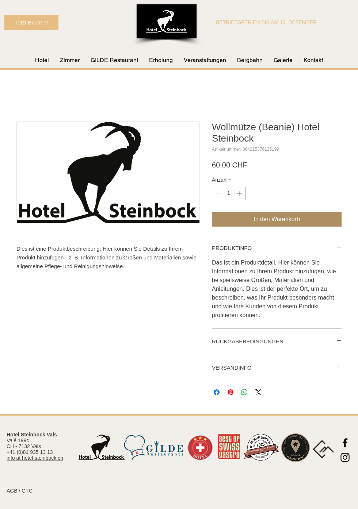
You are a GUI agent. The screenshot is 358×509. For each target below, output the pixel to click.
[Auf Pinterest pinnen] (230, 392)
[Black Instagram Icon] (345, 457)
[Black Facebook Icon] (345, 443)
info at (14, 458)
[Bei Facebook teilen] (216, 392)
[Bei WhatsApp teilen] (244, 392)
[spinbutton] (228, 193)
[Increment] (239, 193)
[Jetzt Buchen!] (31, 22)
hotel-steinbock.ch (42, 458)
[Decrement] (217, 193)
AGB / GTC (20, 491)
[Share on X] (258, 392)
